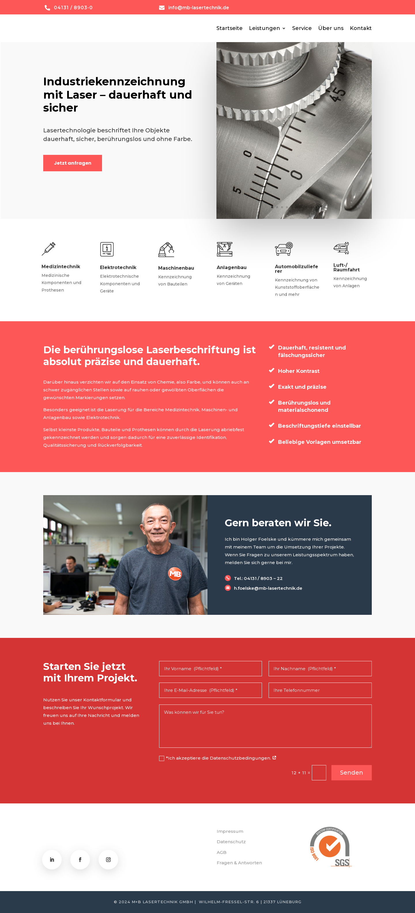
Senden (351, 772)
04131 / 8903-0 (73, 7)
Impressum (230, 831)
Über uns (331, 28)
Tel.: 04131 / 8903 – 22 (258, 578)
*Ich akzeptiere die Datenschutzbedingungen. (218, 758)
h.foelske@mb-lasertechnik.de (268, 588)
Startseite (229, 28)
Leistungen (264, 28)
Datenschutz (231, 841)
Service (302, 28)
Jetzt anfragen (72, 163)
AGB (222, 852)
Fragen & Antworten (239, 862)
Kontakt (361, 28)
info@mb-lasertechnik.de (198, 7)
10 (316, 207)
